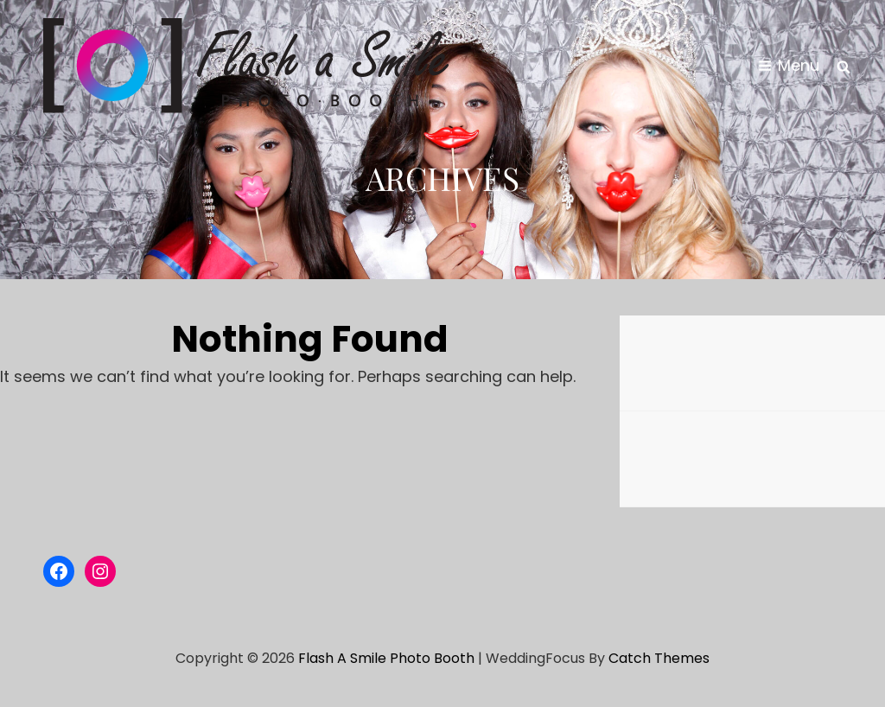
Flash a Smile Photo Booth (386, 658)
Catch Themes (659, 658)
